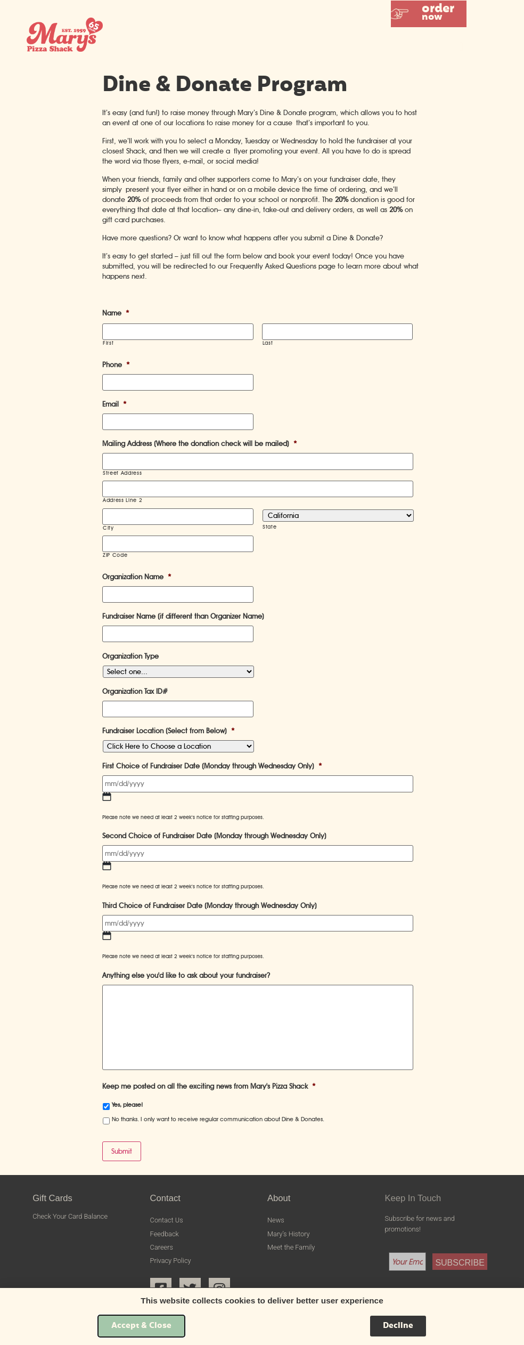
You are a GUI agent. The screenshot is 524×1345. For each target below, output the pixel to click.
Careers (161, 1247)
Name (115, 313)
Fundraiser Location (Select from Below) (168, 731)
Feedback (164, 1234)
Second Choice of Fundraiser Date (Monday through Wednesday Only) (214, 836)
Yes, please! (127, 1104)
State (269, 527)
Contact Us (166, 1220)
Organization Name (136, 577)
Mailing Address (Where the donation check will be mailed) (199, 444)
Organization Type (130, 656)
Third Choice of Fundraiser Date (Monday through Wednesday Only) (209, 906)
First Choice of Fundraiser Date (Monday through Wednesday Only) (212, 766)
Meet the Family (291, 1247)
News (275, 1220)
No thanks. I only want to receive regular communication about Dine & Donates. (218, 1119)
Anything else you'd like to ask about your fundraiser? (186, 975)
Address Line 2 (122, 500)
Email (114, 404)
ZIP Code (115, 555)
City (108, 528)
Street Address (122, 473)
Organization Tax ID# (135, 691)
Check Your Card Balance (70, 1216)
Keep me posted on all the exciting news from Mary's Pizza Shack (209, 1086)
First (108, 343)
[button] (428, 14)
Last (268, 343)
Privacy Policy (170, 1261)
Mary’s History (288, 1234)
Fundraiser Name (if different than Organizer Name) (183, 616)
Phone (116, 365)
